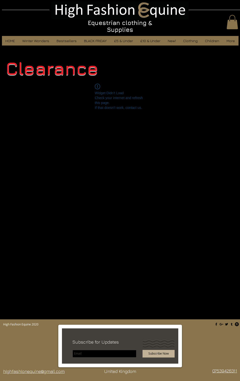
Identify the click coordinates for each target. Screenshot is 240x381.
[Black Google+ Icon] (221, 324)
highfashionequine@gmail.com (34, 371)
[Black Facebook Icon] (216, 324)
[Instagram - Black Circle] (237, 324)
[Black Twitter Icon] (226, 324)
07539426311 (224, 370)
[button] (232, 22)
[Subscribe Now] (159, 354)
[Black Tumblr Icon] (232, 324)
